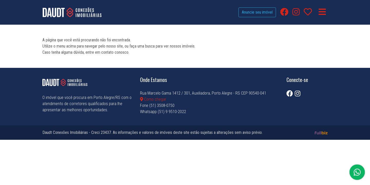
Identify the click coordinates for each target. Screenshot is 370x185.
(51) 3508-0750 (161, 105)
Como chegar (153, 99)
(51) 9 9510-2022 (172, 111)
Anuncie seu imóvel (257, 12)
